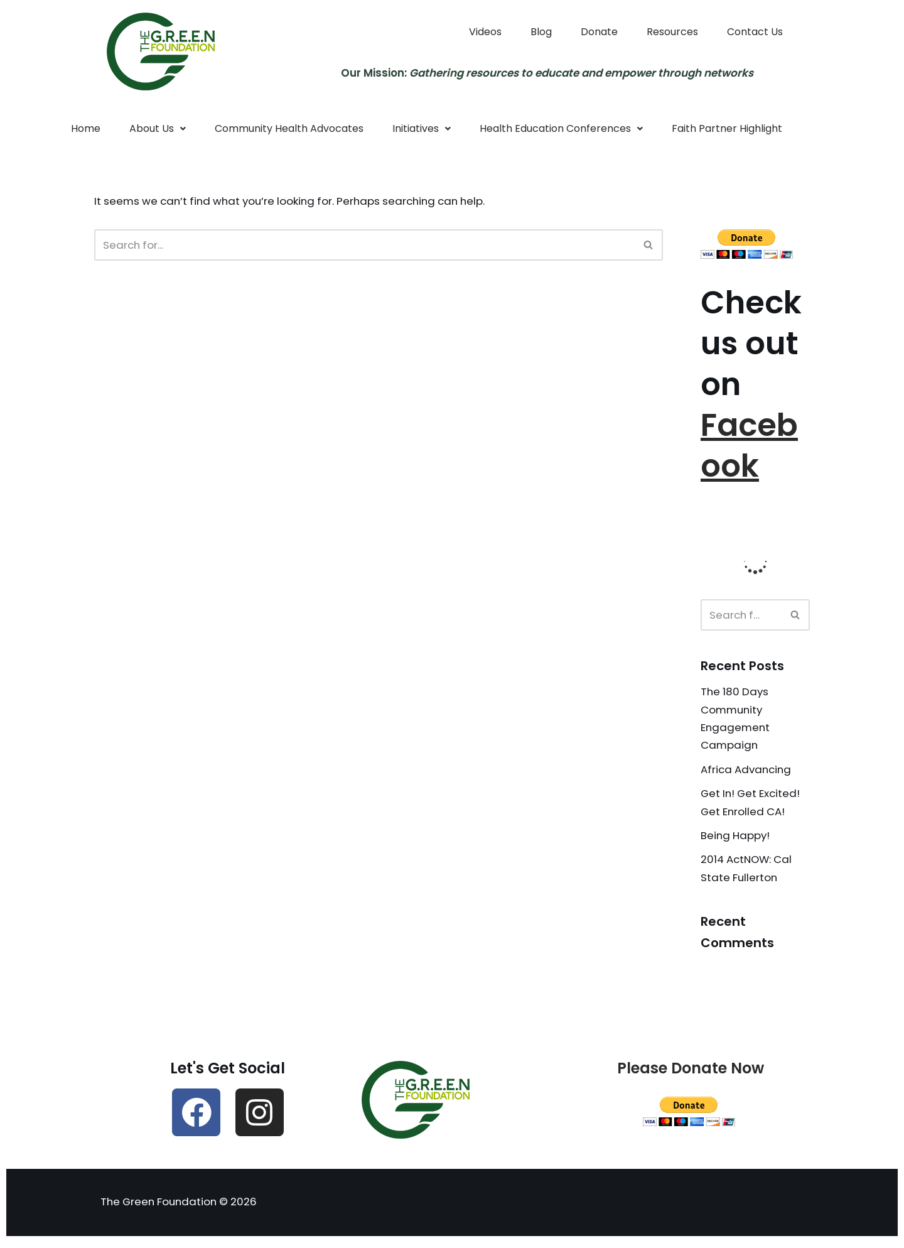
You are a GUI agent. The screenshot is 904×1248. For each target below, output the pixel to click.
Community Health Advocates (289, 129)
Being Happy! (736, 839)
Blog (541, 31)
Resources (672, 31)
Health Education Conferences (561, 129)
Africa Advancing (748, 771)
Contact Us (755, 31)
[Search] (364, 245)
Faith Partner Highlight (727, 129)
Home (85, 129)
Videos (485, 31)
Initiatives (421, 129)
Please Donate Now (690, 1072)
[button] (157, 129)
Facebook (749, 446)
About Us (157, 129)
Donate (599, 31)
